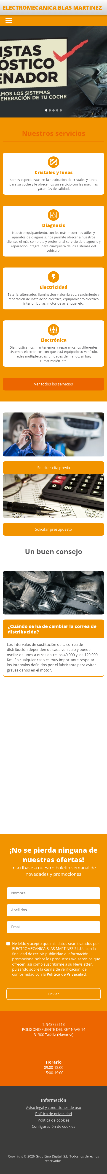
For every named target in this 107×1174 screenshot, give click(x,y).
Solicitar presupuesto (53, 529)
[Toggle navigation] (9, 20)
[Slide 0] (46, 110)
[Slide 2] (53, 110)
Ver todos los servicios (53, 384)
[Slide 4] (61, 110)
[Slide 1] (50, 110)
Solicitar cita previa (53, 467)
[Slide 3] (57, 110)
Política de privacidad (53, 1113)
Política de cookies (54, 1120)
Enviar (53, 994)
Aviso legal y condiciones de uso (53, 1107)
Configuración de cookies (53, 1126)
